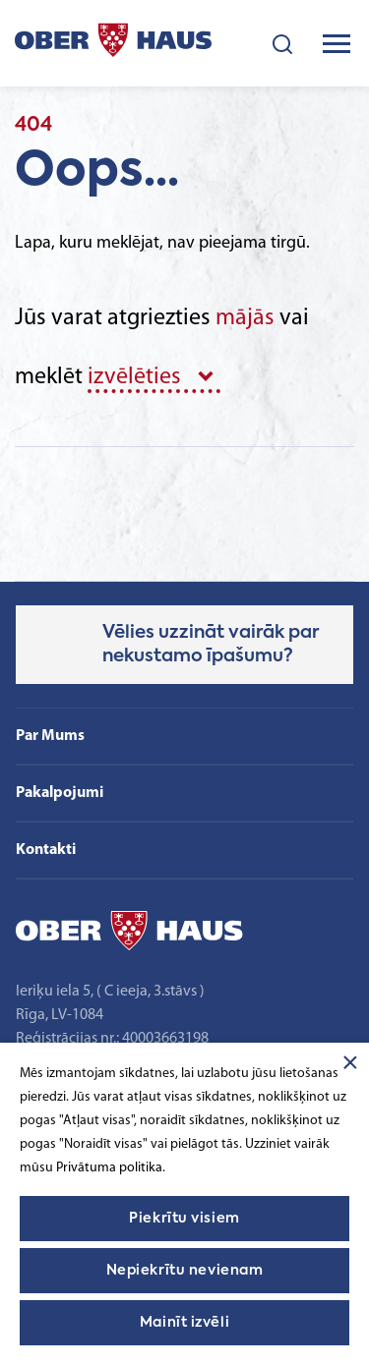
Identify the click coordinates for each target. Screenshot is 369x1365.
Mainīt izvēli (184, 1323)
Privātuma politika (109, 1168)
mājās (245, 318)
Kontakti (46, 850)
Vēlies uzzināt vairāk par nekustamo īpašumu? (210, 644)
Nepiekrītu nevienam (185, 1271)
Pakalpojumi (59, 793)
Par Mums (50, 736)
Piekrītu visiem (184, 1218)
